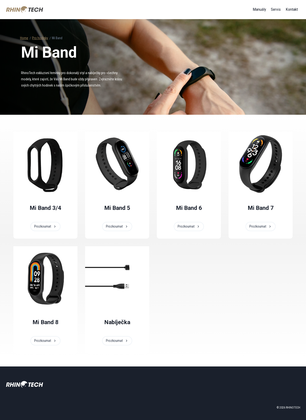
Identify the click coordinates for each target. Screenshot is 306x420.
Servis (276, 9)
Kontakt (292, 9)
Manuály (259, 9)
